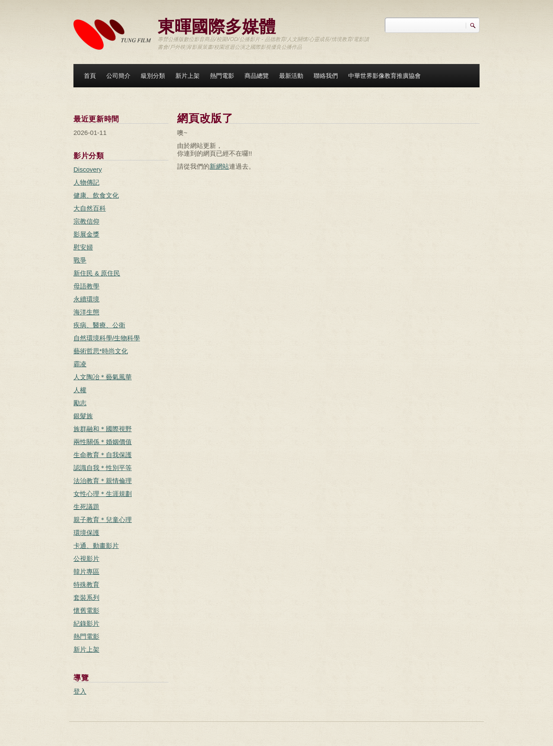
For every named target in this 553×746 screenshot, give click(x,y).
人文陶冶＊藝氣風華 (102, 377)
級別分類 (153, 75)
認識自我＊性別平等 (102, 467)
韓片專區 (86, 571)
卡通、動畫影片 (96, 545)
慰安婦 (83, 247)
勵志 (79, 403)
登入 (79, 691)
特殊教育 (86, 584)
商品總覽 (257, 75)
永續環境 (86, 299)
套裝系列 (86, 597)
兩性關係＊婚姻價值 (102, 441)
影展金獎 (86, 234)
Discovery (87, 169)
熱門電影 (222, 75)
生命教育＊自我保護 (102, 454)
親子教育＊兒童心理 (102, 519)
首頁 (90, 75)
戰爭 (79, 260)
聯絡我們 (326, 75)
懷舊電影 (86, 610)
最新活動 (291, 75)
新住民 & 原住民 (96, 273)
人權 (79, 390)
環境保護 (86, 532)
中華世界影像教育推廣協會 (384, 75)
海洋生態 (86, 312)
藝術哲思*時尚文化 (100, 351)
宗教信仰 (86, 221)
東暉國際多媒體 (217, 25)
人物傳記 (86, 182)
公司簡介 (118, 75)
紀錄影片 (86, 623)
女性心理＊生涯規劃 (102, 493)
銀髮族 (83, 415)
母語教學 (86, 286)
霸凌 (79, 364)
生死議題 (86, 506)
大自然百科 (89, 208)
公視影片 (86, 558)
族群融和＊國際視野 (102, 428)
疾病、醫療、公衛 (99, 325)
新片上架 (187, 75)
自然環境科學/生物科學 (106, 338)
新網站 (219, 166)
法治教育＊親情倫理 (102, 480)
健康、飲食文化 (96, 195)
